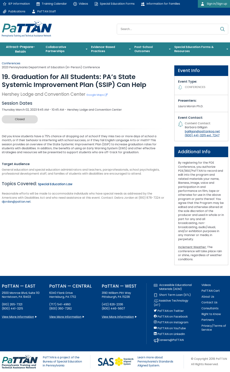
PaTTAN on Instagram (171, 322)
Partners (207, 320)
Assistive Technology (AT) (171, 303)
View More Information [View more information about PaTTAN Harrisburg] (65, 317)
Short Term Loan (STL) (172, 295)
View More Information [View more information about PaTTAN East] (18, 317)
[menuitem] (22, 49)
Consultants (209, 308)
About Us (207, 297)
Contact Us (209, 302)
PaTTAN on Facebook (171, 317)
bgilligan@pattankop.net (202, 131)
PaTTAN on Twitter (169, 311)
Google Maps (96, 95)
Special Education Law (55, 184)
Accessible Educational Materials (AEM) (173, 287)
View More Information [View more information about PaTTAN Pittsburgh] (118, 317)
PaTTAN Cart (210, 291)
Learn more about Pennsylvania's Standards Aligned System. (155, 361)
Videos (206, 285)
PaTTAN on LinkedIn (169, 334)
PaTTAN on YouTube (170, 328)
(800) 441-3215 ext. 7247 (202, 135)
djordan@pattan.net (16, 202)
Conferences (11, 63)
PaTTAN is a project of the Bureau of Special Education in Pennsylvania (62, 361)
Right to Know (211, 314)
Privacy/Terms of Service (213, 328)
